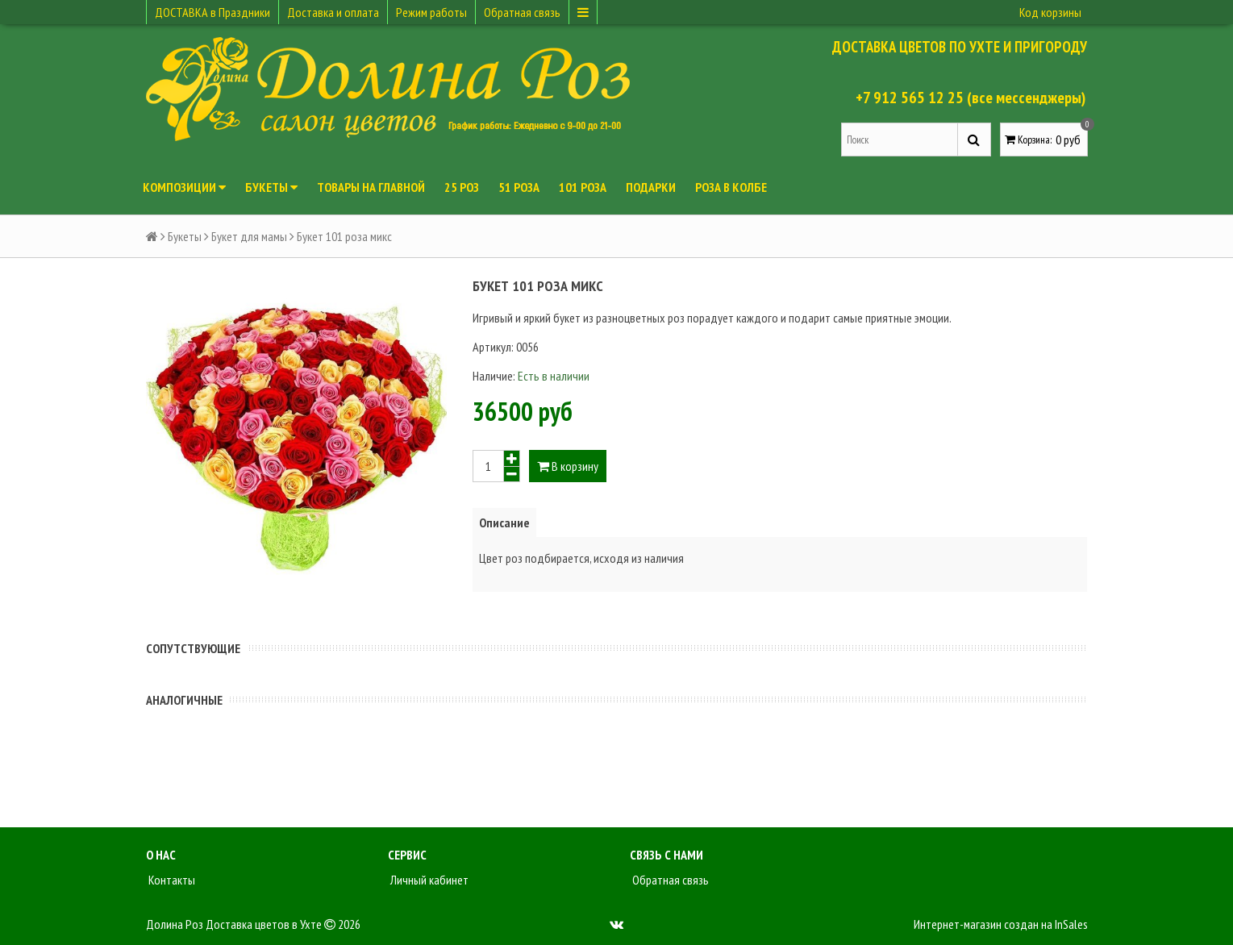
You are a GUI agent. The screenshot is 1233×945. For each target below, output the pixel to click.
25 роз (461, 187)
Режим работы (431, 12)
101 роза (582, 187)
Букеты (271, 187)
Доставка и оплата (333, 12)
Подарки (651, 187)
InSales (1071, 924)
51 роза (518, 187)
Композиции (184, 187)
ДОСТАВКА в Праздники (212, 12)
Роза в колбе (731, 187)
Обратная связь (522, 12)
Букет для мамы (249, 236)
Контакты (170, 880)
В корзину (567, 466)
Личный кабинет (428, 880)
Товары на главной (371, 187)
